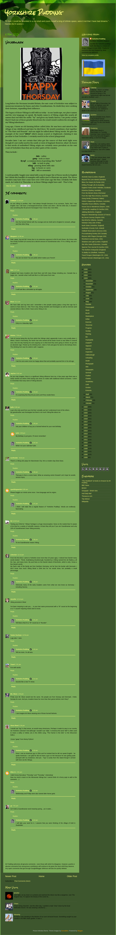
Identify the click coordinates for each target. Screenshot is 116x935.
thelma (12, 335)
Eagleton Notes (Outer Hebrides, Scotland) (96, 187)
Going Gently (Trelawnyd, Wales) (93, 198)
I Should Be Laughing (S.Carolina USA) (95, 209)
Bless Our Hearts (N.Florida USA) (93, 182)
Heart (92, 142)
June (88, 298)
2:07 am (16, 270)
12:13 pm (21, 555)
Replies (15, 215)
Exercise (88, 322)
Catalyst (13, 200)
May (87, 301)
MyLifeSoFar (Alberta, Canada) (92, 220)
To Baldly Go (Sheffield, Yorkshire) (93, 252)
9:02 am (19, 373)
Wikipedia (85, 501)
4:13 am (35, 820)
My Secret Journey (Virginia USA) (93, 217)
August (88, 293)
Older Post (72, 876)
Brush (87, 313)
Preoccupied (89, 307)
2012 (86, 436)
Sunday (88, 331)
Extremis (88, 390)
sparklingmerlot (16, 489)
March (88, 397)
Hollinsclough (90, 355)
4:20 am (35, 443)
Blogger (80, 931)
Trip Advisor (86, 499)
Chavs (16, 903)
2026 (86, 269)
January (89, 403)
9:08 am (17, 407)
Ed (11, 521)
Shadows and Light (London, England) (95, 242)
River (12, 302)
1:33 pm (35, 358)
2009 (86, 445)
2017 (86, 422)
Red (11, 270)
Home (41, 876)
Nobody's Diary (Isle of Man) (91, 223)
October (89, 287)
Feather (88, 375)
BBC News (85, 485)
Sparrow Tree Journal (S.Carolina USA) (95, 247)
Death (87, 361)
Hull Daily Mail (86, 493)
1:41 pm (35, 620)
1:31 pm (35, 286)
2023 (86, 278)
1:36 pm (35, 472)
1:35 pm (35, 423)
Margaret (13, 236)
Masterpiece (89, 316)
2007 (86, 451)
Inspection (88, 352)
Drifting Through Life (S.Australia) (93, 185)
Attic (86, 367)
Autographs (89, 370)
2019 (86, 416)
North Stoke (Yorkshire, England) (93, 225)
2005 (86, 457)
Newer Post (10, 876)
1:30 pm (35, 219)
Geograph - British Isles (90, 491)
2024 (86, 275)
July (87, 296)
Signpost (88, 346)
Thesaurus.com (87, 496)
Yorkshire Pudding (33, 13)
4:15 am (35, 710)
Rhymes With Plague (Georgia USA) (94, 236)
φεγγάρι (16, 893)
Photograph (89, 364)
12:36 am (20, 236)
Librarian (13, 555)
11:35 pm (20, 200)
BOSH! (84, 488)
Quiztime (93, 115)
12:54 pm (25, 635)
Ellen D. (13, 772)
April (87, 394)
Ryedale (88, 304)
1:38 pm (35, 539)
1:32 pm (35, 320)
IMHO (92, 155)
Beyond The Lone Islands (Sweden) (94, 179)
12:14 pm (20, 599)
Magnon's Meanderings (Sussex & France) (96, 215)
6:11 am (17, 302)
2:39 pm (22, 433)
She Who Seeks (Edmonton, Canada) (94, 244)
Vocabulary (89, 381)
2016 (86, 425)
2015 (86, 428)
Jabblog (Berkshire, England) (91, 212)
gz (11, 806)
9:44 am (21, 458)
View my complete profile (90, 55)
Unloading (88, 358)
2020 (86, 413)
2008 (86, 448)
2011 (86, 439)
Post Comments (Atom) (22, 881)
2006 (86, 454)
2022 (86, 407)
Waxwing (17, 914)
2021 (86, 410)
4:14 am (35, 679)
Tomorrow (88, 325)
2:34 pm (22, 725)
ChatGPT (88, 343)
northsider (14, 458)
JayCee (13, 373)
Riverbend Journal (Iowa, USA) (92, 239)
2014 (86, 431)
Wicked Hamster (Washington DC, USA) (95, 258)
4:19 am (35, 750)
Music (87, 310)
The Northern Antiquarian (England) (94, 250)
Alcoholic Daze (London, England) (93, 177)
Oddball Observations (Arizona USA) (94, 231)
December (89, 281)
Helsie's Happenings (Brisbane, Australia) (96, 201)
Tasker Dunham (16, 635)
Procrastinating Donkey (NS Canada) (94, 233)
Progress (88, 328)
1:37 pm (35, 503)
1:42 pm (35, 649)
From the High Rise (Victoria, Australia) (95, 196)
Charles (88, 378)
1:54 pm (21, 694)
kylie (12, 407)
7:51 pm (15, 806)
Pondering (93, 128)
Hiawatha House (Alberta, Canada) (93, 204)
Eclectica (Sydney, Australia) (91, 190)
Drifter (87, 319)
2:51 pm (19, 772)
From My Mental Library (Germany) (94, 193)
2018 (86, 419)
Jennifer (13, 599)
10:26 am (16, 521)
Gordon (88, 387)
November (89, 284)
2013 (86, 434)
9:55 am (25, 489)
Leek (87, 384)
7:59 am (18, 335)
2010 (86, 442)
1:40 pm (35, 582)
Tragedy (93, 101)
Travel (12, 664)
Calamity (93, 88)
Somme (88, 349)
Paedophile (89, 340)
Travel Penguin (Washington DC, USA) (95, 255)
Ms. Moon (13, 694)
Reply (12, 211)
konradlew (64, 931)
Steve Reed (14, 725)
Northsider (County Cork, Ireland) (93, 228)
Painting (88, 334)
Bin (86, 337)
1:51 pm (18, 664)
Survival (88, 372)
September (90, 290)
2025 (86, 272)
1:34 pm (35, 392)
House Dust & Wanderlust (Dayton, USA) (95, 206)
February (89, 400)
